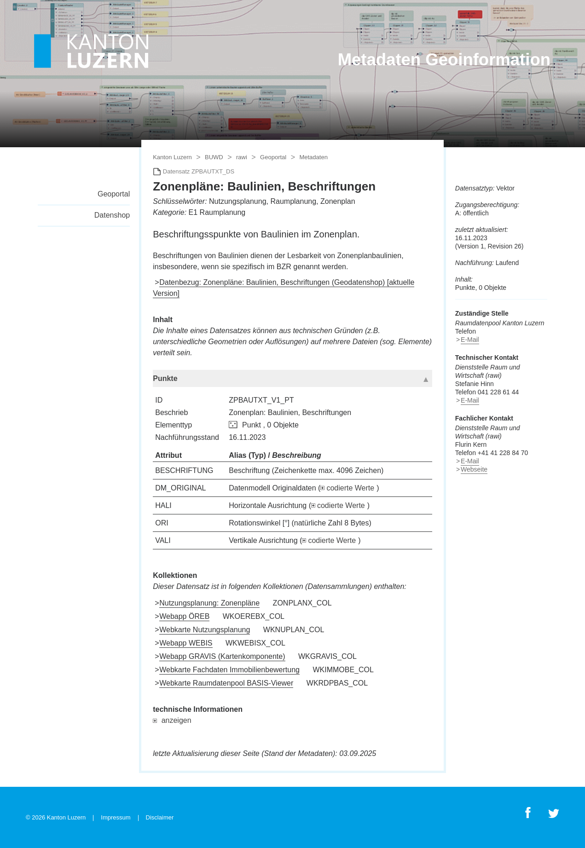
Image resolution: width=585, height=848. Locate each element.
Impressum (115, 817)
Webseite (474, 469)
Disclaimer (160, 817)
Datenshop (112, 215)
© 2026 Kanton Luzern (56, 817)
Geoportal (114, 194)
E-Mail (470, 339)
